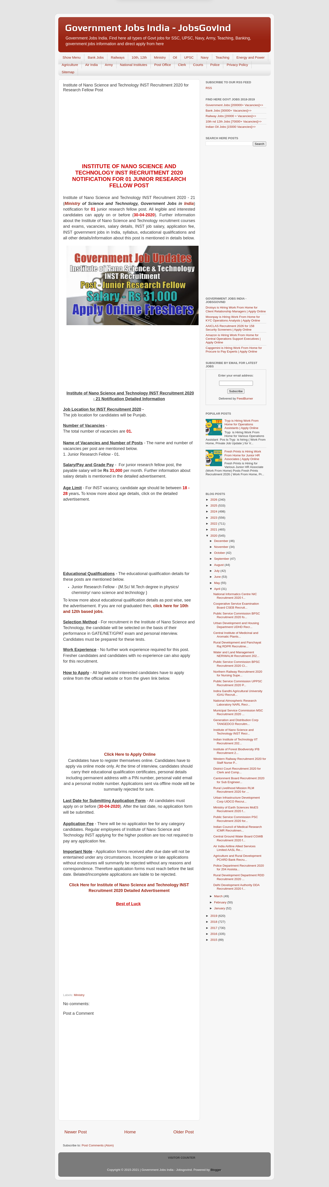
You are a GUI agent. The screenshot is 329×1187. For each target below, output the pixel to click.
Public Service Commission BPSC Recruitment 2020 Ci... (236, 663)
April (217, 589)
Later (142, 21)
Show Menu (72, 57)
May (217, 583)
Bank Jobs (96, 57)
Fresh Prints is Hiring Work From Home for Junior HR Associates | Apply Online (242, 455)
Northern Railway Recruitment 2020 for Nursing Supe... (237, 673)
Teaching (222, 57)
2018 (214, 921)
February (220, 902)
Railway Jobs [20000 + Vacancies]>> (231, 116)
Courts (198, 65)
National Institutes (133, 65)
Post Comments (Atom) (98, 1145)
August (219, 565)
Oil (175, 57)
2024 (214, 511)
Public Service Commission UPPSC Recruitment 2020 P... (237, 683)
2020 (214, 535)
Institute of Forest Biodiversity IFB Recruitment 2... (236, 751)
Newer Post (75, 1131)
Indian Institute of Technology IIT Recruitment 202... (235, 741)
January (220, 908)
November (221, 547)
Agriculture (70, 65)
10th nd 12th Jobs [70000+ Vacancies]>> (234, 121)
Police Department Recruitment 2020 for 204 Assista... (238, 867)
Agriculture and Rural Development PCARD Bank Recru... (237, 857)
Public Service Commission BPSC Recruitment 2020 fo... (236, 615)
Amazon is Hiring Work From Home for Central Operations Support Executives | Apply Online (233, 338)
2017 (214, 928)
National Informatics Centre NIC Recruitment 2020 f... (235, 595)
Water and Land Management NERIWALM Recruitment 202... (236, 654)
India (189, 203)
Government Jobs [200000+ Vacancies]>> (234, 105)
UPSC (189, 57)
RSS (209, 88)
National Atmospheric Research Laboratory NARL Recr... (235, 702)
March (218, 896)
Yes (188, 21)
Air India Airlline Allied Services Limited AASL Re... (234, 848)
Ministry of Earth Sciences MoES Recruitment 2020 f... (235, 809)
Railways (118, 57)
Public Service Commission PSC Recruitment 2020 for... (235, 818)
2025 (214, 505)
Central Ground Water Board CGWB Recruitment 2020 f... (238, 838)
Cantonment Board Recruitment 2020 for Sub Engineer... (239, 780)
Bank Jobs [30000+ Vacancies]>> (229, 110)
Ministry (160, 57)
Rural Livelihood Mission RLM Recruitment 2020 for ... (233, 789)
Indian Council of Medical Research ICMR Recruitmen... (237, 828)
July (217, 571)
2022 (214, 523)
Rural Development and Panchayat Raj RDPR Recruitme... (237, 644)
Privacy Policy (237, 65)
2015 (214, 939)
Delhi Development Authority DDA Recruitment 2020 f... (236, 886)
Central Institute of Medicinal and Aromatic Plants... (235, 634)
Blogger (216, 1169)
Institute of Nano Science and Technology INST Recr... (233, 731)
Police (215, 65)
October (220, 552)
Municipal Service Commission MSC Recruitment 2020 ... (238, 712)
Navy (204, 57)
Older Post (183, 1131)
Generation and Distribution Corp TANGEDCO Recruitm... (235, 721)
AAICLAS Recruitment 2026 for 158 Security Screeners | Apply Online (230, 327)
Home (130, 1131)
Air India (91, 65)
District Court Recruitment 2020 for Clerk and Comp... (237, 770)
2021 (214, 529)
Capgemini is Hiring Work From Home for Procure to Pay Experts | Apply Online (234, 349)
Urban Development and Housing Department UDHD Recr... (236, 624)
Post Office (162, 65)
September (222, 558)
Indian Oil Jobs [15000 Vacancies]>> (231, 126)
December (221, 541)
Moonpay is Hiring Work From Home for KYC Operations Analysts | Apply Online (233, 318)
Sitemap (68, 72)
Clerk (182, 65)
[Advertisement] (129, 129)
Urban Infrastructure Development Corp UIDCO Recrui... (236, 799)
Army (109, 65)
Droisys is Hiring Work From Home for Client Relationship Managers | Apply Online (236, 309)
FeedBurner (245, 398)
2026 (214, 499)
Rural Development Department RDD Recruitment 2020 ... (238, 877)
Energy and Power (250, 57)
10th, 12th (139, 57)
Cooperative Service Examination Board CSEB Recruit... (236, 605)
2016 (214, 934)
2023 (214, 517)
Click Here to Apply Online (130, 754)
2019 (214, 916)
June (218, 576)
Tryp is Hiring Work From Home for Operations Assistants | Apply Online (241, 424)
